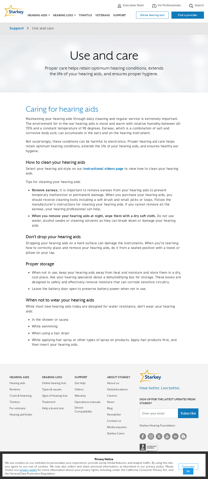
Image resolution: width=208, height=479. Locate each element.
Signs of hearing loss (54, 395)
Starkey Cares (115, 433)
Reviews (15, 389)
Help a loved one (53, 408)
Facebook (143, 436)
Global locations (117, 389)
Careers (112, 395)
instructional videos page (103, 168)
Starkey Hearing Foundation (157, 425)
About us (113, 383)
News (110, 402)
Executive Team (130, 5)
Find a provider (187, 15)
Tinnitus (85, 15)
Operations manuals (87, 402)
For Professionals (166, 5)
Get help (80, 383)
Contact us (114, 420)
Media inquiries (117, 427)
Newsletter (114, 414)
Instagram (151, 436)
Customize (188, 466)
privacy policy (28, 469)
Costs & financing (21, 395)
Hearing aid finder (21, 414)
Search (196, 5)
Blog (110, 408)
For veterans (17, 408)
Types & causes (52, 389)
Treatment (48, 402)
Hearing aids (17, 383)
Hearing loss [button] (63, 15)
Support (119, 15)
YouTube (167, 436)
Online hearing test (152, 15)
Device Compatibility (83, 409)
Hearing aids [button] (37, 15)
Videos (79, 389)
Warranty (80, 395)
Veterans (102, 15)
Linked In (175, 436)
